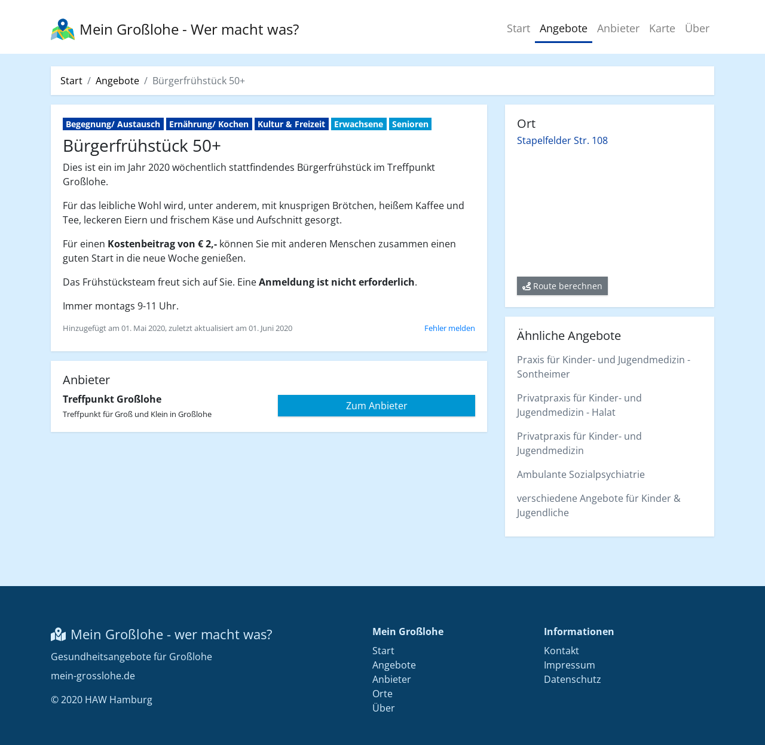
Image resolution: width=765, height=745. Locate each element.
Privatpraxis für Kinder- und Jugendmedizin (579, 443)
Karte (662, 28)
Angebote (563, 28)
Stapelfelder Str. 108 (562, 140)
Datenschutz (572, 679)
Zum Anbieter (377, 405)
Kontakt (561, 650)
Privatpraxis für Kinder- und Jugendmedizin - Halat (579, 405)
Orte (382, 693)
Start (518, 28)
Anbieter (618, 28)
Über (697, 28)
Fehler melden (449, 328)
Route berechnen (562, 286)
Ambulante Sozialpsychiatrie (581, 474)
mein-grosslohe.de (93, 675)
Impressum (569, 665)
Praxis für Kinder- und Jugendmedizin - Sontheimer (603, 367)
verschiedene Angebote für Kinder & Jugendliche (599, 505)
